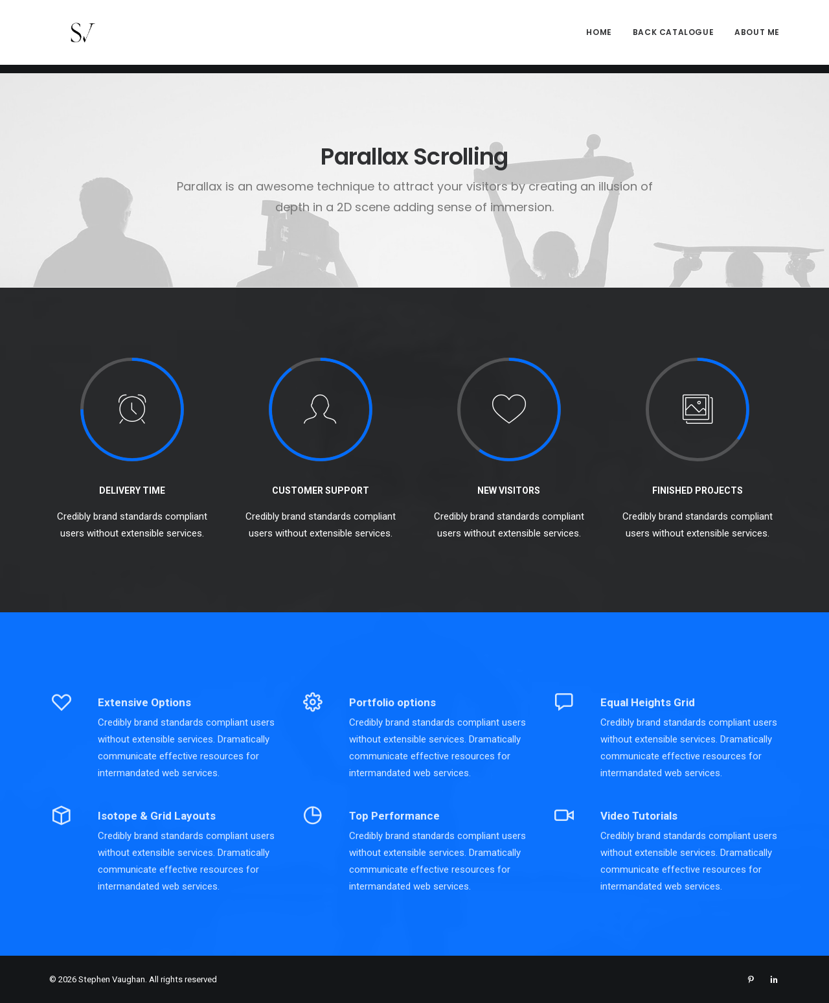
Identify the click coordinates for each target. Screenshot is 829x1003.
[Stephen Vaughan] (70, 36)
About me (757, 36)
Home (598, 36)
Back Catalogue (673, 36)
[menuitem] (603, 37)
